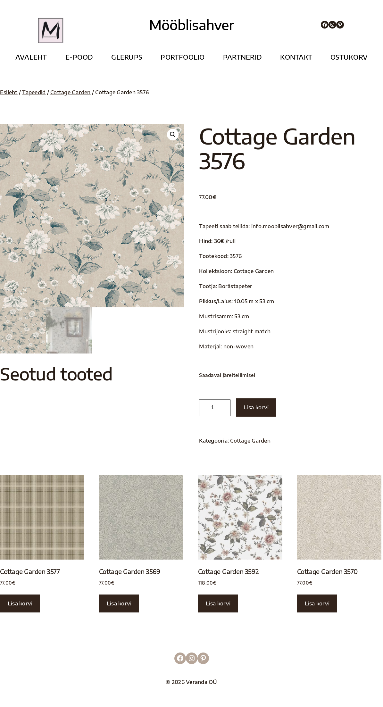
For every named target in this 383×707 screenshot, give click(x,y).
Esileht (9, 92)
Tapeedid (34, 92)
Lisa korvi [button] (20, 603)
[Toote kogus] (215, 407)
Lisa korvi (256, 407)
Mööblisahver (191, 24)
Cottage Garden (70, 92)
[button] (173, 134)
